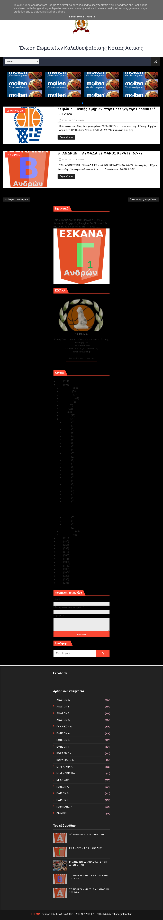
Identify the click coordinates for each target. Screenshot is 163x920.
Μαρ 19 (67, 456)
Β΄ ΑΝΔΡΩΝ (15, 155)
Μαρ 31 (67, 422)
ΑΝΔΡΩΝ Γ (63, 713)
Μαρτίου (65, 419)
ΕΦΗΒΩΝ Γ (63, 746)
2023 (60, 538)
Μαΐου (63, 412)
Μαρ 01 (67, 527)
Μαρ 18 (67, 460)
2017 (60, 558)
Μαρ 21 (67, 449)
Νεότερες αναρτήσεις (17, 199)
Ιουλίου (64, 405)
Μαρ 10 (67, 487)
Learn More (76, 16)
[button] (82, 103)
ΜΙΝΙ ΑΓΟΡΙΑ (65, 766)
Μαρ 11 (67, 484)
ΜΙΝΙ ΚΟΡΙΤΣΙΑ (66, 773)
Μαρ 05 (67, 501)
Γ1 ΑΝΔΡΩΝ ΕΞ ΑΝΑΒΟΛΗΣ (70, 216)
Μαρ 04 (67, 517)
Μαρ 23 (67, 443)
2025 (60, 381)
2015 (60, 565)
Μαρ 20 (67, 453)
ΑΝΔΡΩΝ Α (63, 700)
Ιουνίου (64, 408)
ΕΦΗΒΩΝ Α (63, 733)
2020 (60, 548)
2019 (60, 551)
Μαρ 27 (67, 432)
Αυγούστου (66, 401)
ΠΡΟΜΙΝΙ (62, 813)
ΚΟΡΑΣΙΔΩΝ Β (65, 760)
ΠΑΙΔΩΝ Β (63, 793)
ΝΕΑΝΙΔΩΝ (63, 780)
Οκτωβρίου (66, 395)
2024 (60, 384)
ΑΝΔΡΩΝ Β (63, 706)
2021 (60, 545)
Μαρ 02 (67, 524)
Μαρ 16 (67, 467)
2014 (60, 569)
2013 (60, 572)
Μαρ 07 (67, 494)
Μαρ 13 (67, 477)
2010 (60, 582)
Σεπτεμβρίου (67, 398)
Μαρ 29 (67, 425)
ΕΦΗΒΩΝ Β (63, 740)
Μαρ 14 (67, 474)
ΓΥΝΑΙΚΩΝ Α (64, 726)
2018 (60, 555)
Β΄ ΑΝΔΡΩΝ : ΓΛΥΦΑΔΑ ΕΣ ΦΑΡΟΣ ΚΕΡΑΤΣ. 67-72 (100, 153)
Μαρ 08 (67, 491)
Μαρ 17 (67, 463)
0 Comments (78, 120)
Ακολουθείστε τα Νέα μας (81, 358)
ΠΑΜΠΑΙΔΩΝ (65, 806)
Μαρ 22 (67, 446)
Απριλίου (65, 415)
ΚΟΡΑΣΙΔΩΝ (64, 753)
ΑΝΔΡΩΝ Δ (63, 720)
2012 (60, 575)
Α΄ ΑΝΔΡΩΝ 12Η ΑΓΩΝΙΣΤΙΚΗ (86, 834)
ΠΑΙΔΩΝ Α (63, 786)
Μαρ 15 (67, 470)
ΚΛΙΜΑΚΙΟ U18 (16, 111)
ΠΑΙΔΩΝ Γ (63, 800)
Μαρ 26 (67, 436)
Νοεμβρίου (66, 391)
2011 (60, 579)
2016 (60, 562)
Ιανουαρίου (66, 534)
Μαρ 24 (67, 439)
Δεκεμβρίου (66, 388)
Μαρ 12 (67, 480)
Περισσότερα (66, 137)
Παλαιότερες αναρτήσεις (143, 199)
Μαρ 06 (67, 498)
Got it (91, 16)
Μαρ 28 (67, 429)
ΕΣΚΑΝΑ (35, 914)
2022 (60, 541)
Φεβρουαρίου (67, 531)
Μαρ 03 (67, 521)
